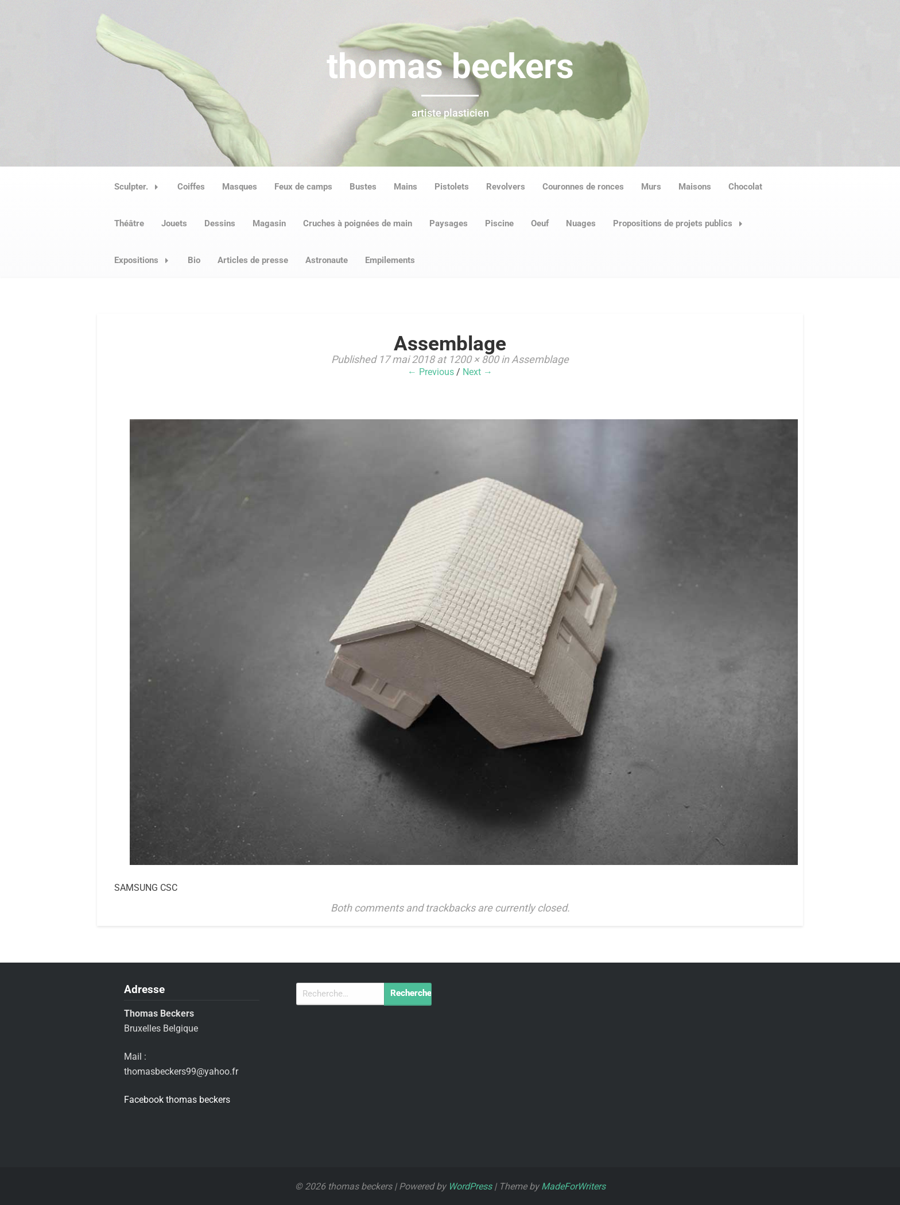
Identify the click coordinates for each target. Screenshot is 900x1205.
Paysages (448, 223)
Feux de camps (303, 186)
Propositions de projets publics (681, 223)
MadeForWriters (573, 1186)
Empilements (390, 260)
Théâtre (129, 223)
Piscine (499, 223)
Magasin (269, 223)
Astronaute (326, 260)
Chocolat (745, 186)
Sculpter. (139, 186)
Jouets (174, 223)
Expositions (144, 260)
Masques (239, 186)
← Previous (431, 371)
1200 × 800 (473, 359)
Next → (477, 371)
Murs (651, 186)
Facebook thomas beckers (177, 1099)
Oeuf (540, 223)
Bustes (363, 186)
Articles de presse (253, 260)
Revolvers (505, 186)
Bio (194, 260)
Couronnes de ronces (583, 186)
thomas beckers (450, 66)
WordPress (470, 1186)
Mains (405, 186)
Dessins (219, 223)
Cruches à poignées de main (357, 223)
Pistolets (452, 186)
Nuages (581, 223)
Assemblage (540, 359)
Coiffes (191, 186)
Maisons (694, 186)
